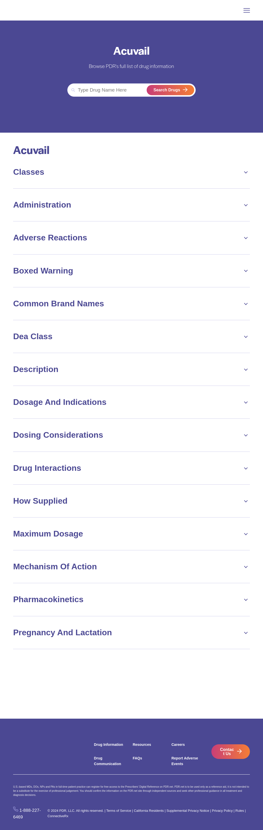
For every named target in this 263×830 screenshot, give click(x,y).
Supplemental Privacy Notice (187, 811)
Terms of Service (118, 811)
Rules (240, 811)
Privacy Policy (222, 811)
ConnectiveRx (58, 816)
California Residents (149, 811)
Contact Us (227, 751)
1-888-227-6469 (27, 813)
